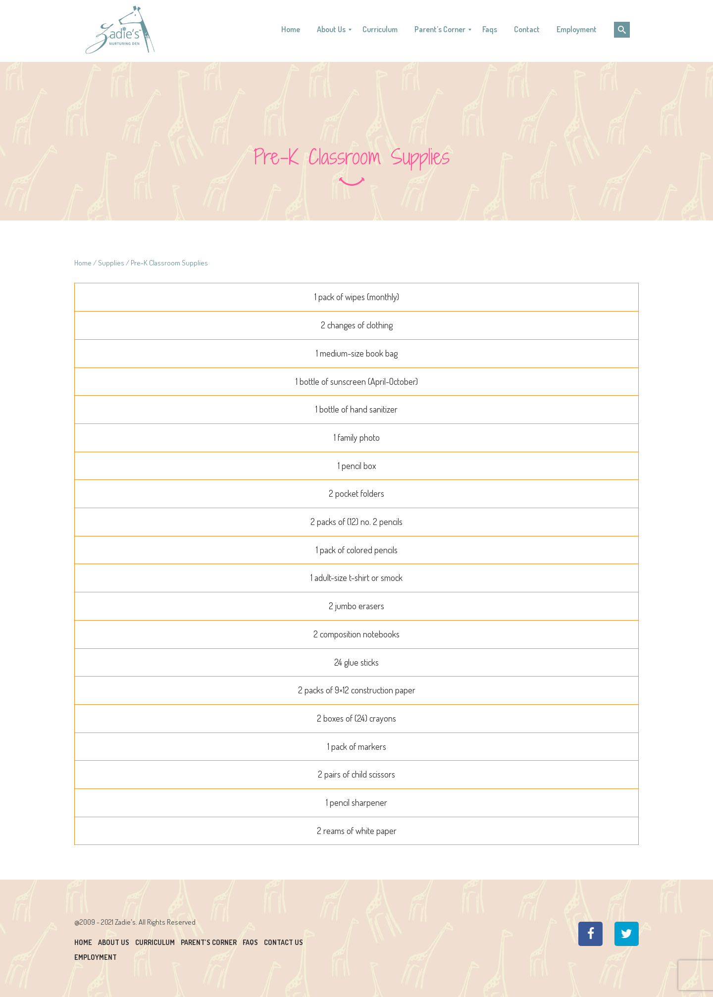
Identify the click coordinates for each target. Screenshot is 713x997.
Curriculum (155, 942)
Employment (95, 957)
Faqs (250, 942)
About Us (113, 942)
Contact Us (283, 942)
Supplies (111, 262)
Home (83, 262)
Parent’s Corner (209, 942)
